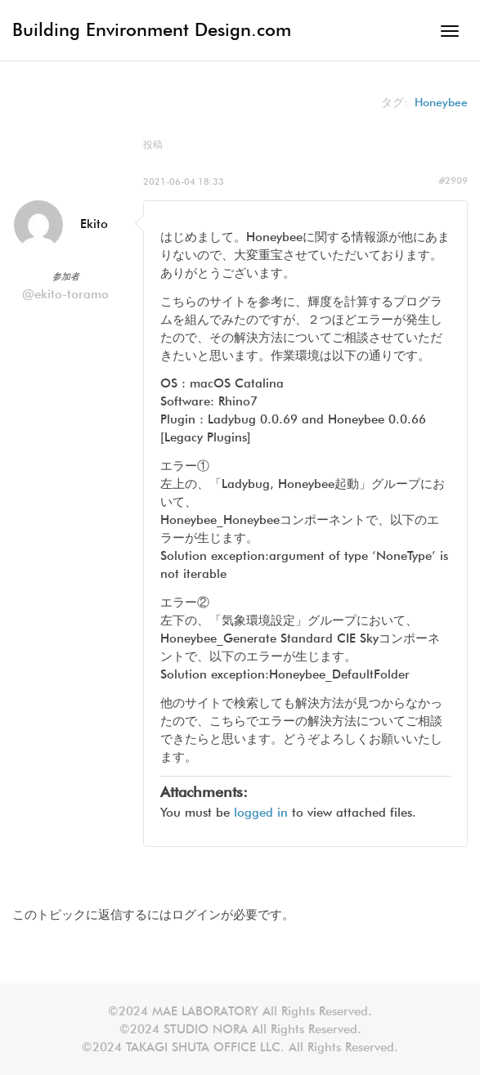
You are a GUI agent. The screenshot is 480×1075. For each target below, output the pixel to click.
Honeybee (441, 102)
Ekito (94, 224)
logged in (261, 812)
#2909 (453, 180)
